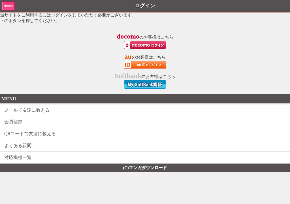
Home (8, 6)
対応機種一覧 (17, 157)
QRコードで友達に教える (30, 133)
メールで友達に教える (27, 110)
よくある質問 (17, 145)
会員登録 (13, 121)
